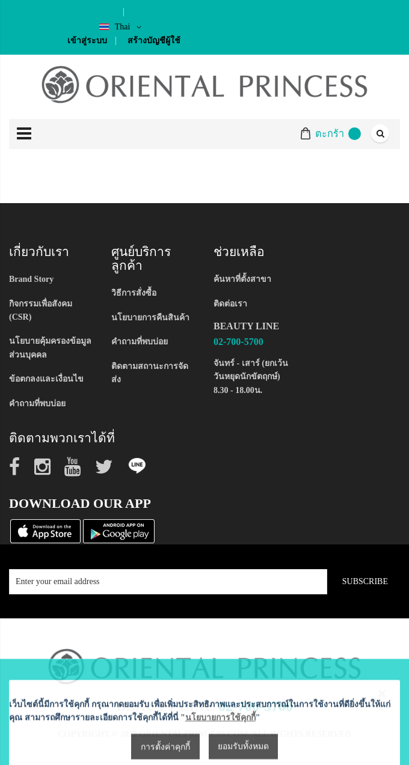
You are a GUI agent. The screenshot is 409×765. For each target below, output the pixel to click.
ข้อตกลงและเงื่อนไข (46, 378)
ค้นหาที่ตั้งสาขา (242, 279)
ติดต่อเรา (230, 303)
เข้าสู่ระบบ (87, 40)
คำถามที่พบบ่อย (37, 403)
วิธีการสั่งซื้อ (133, 292)
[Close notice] (382, 735)
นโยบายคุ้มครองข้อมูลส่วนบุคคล (50, 348)
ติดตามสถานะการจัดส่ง (149, 373)
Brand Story (31, 279)
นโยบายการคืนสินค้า (150, 317)
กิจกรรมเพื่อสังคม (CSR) (40, 310)
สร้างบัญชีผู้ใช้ (154, 40)
